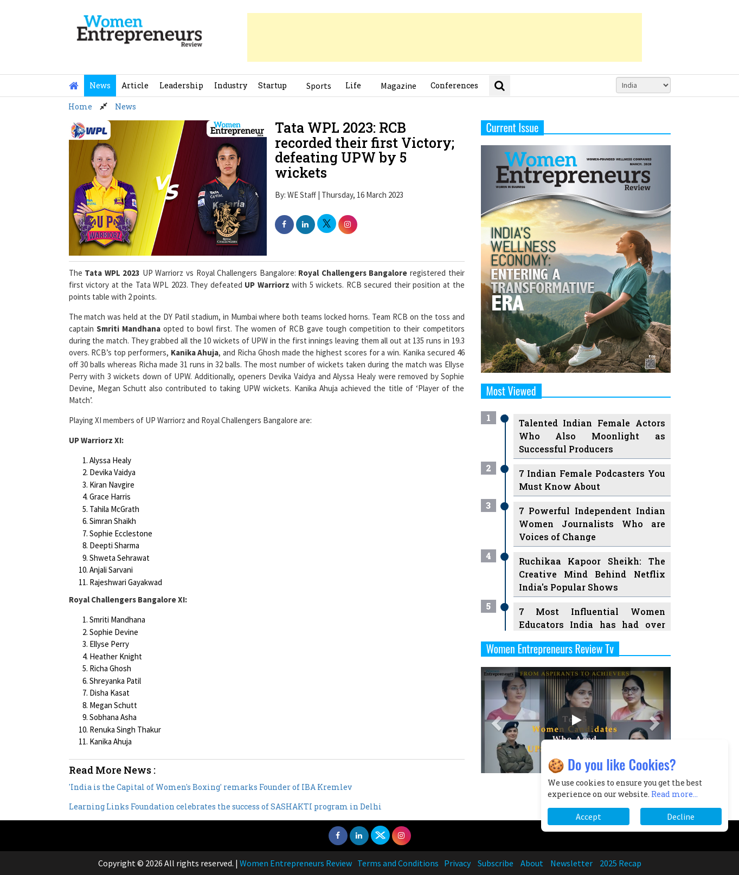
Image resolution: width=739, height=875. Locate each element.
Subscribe (495, 863)
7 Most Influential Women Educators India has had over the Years (592, 624)
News (100, 85)
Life (353, 85)
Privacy (457, 863)
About (531, 863)
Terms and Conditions (398, 863)
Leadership (181, 85)
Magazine (398, 85)
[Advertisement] (444, 37)
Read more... (674, 794)
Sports (318, 85)
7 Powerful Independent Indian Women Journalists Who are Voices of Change (592, 523)
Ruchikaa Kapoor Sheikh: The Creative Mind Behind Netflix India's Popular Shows (592, 574)
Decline (681, 816)
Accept (588, 816)
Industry (230, 85)
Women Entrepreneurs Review (296, 863)
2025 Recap (620, 863)
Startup (272, 85)
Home (80, 106)
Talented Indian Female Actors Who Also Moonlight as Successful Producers (592, 436)
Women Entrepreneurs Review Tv (550, 648)
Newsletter (571, 863)
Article (135, 85)
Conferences (454, 85)
